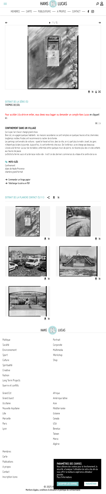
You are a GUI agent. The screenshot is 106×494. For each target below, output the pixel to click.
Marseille (7, 418)
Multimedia (58, 349)
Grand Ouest (8, 398)
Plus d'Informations (64, 477)
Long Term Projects (11, 380)
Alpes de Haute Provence (14, 168)
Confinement (10, 165)
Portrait (56, 339)
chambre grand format (14, 171)
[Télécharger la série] (54, 197)
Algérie (56, 443)
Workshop (57, 355)
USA (55, 423)
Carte (29, 11)
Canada (56, 418)
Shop (55, 360)
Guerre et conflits (11, 385)
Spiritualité (7, 365)
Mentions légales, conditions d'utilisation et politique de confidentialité (53, 489)
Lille (4, 413)
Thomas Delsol (12, 104)
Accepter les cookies (67, 483)
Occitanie (7, 403)
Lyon (5, 428)
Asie (55, 403)
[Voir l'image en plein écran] (99, 91)
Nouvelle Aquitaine (11, 408)
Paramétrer (91, 483)
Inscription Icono (10, 476)
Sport (5, 355)
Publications (44, 11)
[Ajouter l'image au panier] (92, 91)
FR (96, 123)
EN (100, 123)
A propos (61, 11)
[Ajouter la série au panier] (58, 197)
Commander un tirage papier (19, 179)
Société (6, 344)
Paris (5, 423)
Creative (6, 370)
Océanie (56, 413)
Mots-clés (13, 161)
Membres (15, 11)
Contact (76, 11)
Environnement (10, 349)
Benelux (56, 428)
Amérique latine (60, 398)
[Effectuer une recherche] (97, 4)
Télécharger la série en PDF (19, 183)
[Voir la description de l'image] (96, 91)
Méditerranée (59, 408)
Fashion (6, 375)
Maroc (56, 438)
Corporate (57, 344)
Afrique (56, 393)
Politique (6, 339)
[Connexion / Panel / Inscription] (102, 4)
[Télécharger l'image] (89, 91)
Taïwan (56, 433)
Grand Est (7, 393)
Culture (6, 360)
